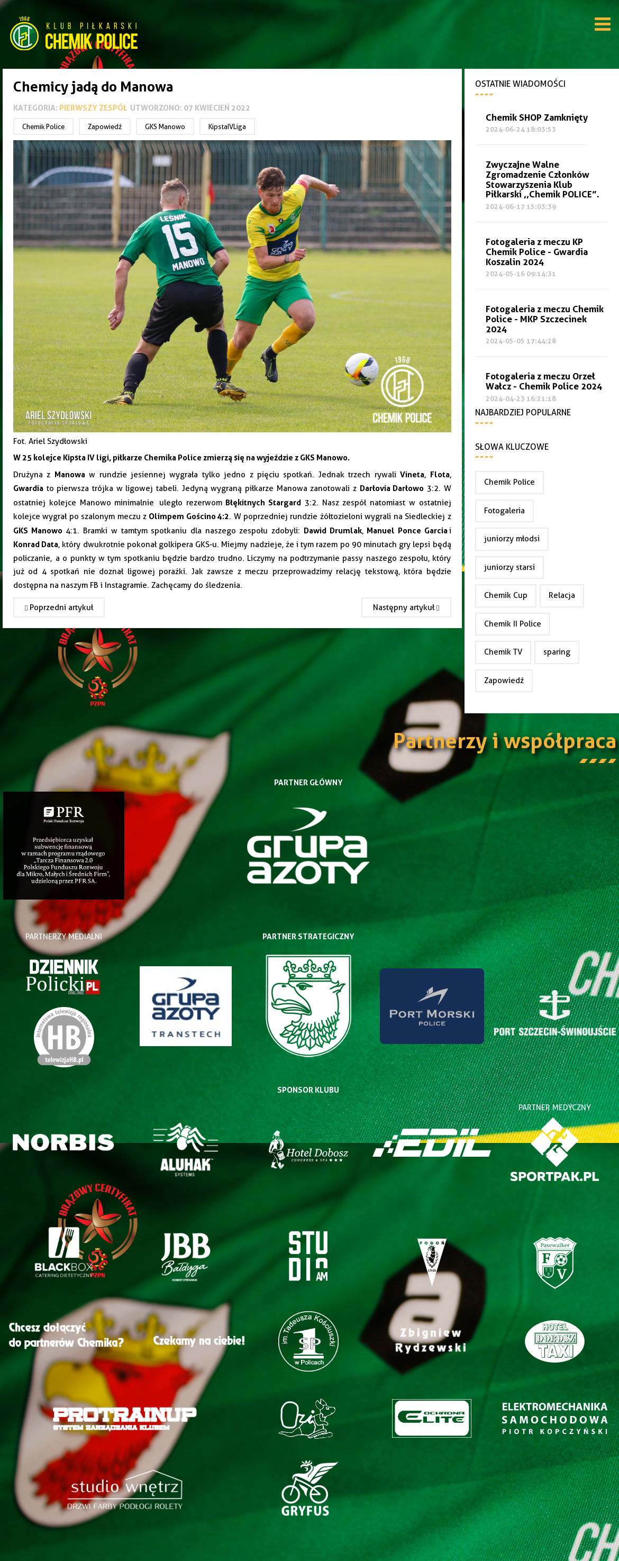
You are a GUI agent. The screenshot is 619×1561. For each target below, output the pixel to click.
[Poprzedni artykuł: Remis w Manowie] (59, 607)
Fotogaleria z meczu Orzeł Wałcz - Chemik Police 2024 (544, 381)
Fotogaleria (504, 510)
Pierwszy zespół (93, 108)
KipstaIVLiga (227, 126)
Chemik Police (43, 126)
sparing (556, 652)
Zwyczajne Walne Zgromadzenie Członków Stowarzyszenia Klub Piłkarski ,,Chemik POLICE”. (542, 179)
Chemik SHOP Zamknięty (537, 118)
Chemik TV (503, 652)
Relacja (562, 595)
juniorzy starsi (509, 567)
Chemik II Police (512, 624)
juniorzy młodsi (512, 538)
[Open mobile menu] (602, 26)
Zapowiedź (105, 126)
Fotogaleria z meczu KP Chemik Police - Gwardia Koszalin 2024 (537, 252)
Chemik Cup (505, 595)
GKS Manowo (165, 126)
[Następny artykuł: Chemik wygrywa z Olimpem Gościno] (406, 607)
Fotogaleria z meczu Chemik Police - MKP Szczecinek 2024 (545, 319)
